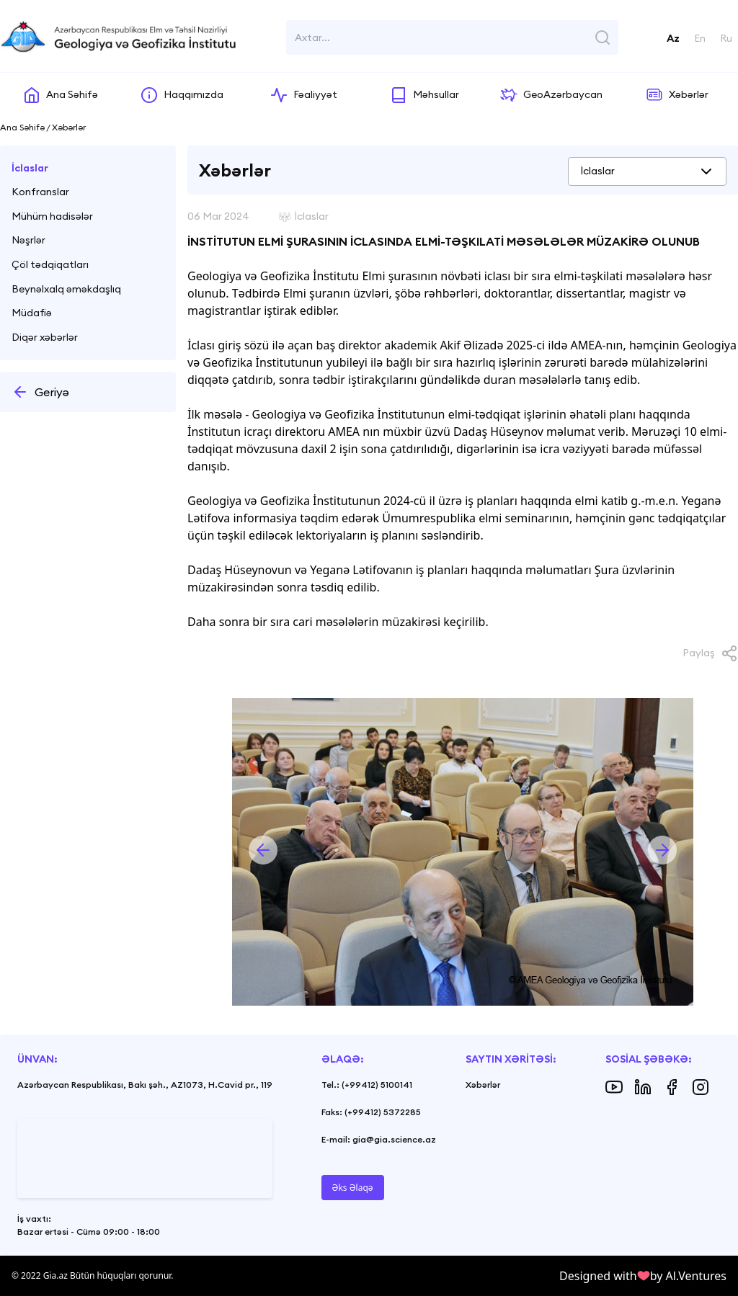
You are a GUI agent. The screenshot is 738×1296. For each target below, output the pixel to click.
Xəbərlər (483, 1084)
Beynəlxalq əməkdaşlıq (66, 288)
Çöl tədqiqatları (50, 264)
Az (673, 38)
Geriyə (40, 392)
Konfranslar (40, 191)
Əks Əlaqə (352, 1187)
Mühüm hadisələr (52, 216)
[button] (263, 850)
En (700, 38)
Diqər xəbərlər (45, 337)
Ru (726, 38)
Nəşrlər (28, 239)
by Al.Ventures (688, 1276)
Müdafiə (32, 312)
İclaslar (30, 167)
